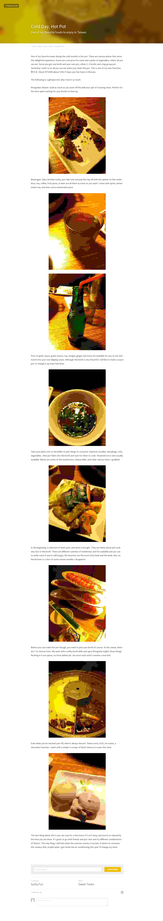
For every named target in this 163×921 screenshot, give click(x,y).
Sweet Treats (90, 884)
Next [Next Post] (85, 881)
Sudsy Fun (37, 884)
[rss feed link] (131, 892)
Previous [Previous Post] (35, 881)
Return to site (11, 6)
